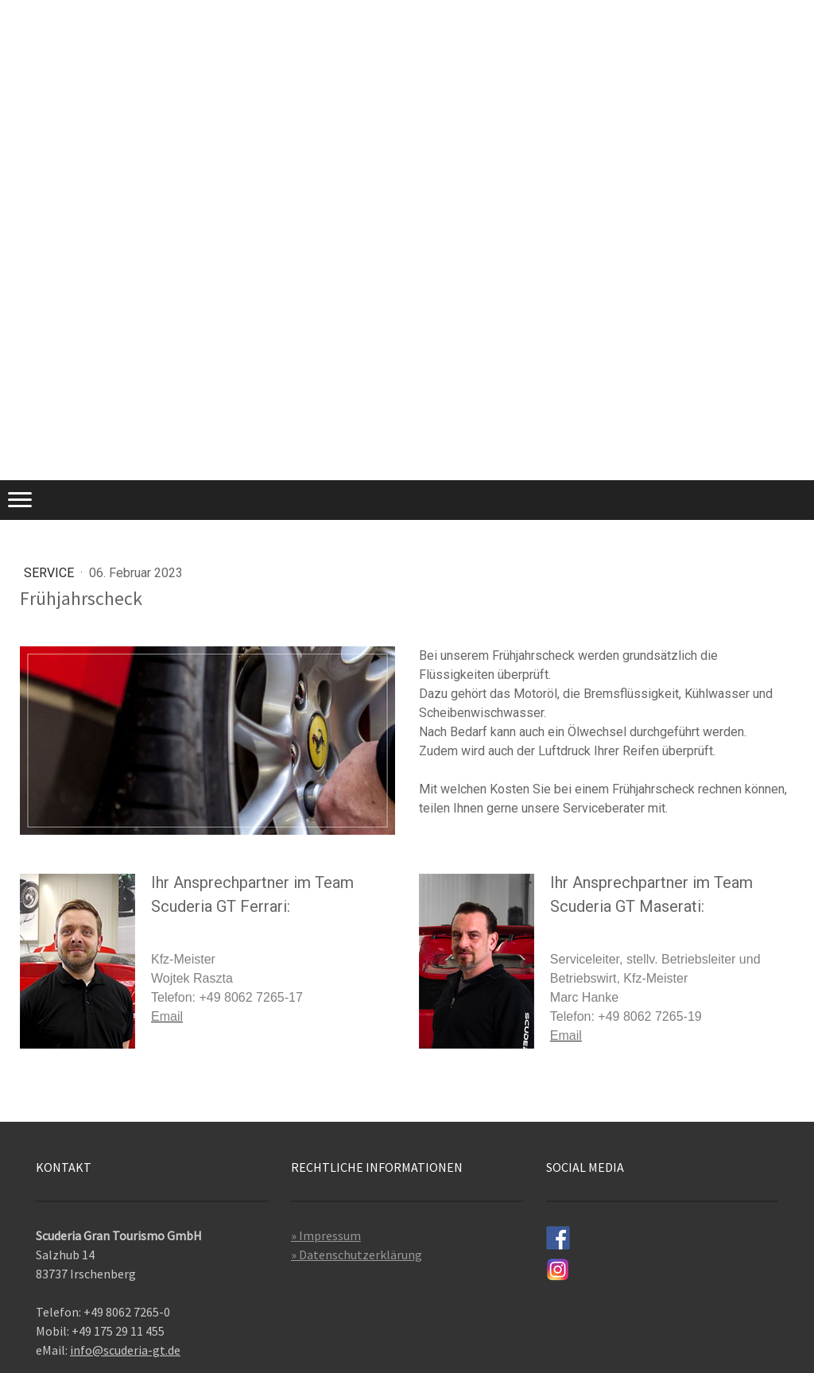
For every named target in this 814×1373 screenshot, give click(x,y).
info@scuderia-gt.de (125, 1350)
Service (50, 572)
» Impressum (326, 1235)
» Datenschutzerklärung (356, 1254)
